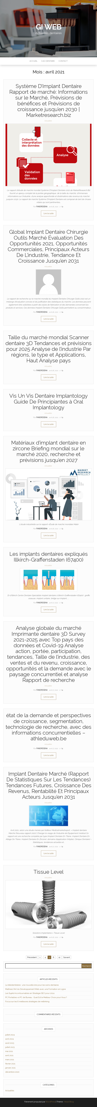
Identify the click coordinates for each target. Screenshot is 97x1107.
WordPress (50, 1102)
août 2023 (9, 1043)
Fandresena (42, 207)
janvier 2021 (10, 1068)
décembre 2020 (12, 1072)
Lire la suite (49, 213)
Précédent (32, 957)
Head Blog (69, 1102)
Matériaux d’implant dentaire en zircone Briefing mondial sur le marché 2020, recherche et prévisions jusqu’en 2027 (48, 451)
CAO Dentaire (48, 61)
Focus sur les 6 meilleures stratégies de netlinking (27, 1001)
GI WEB (48, 27)
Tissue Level (48, 872)
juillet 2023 (10, 1047)
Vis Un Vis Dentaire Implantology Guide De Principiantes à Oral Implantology (48, 401)
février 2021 (10, 1064)
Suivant (66, 957)
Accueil (33, 61)
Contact (63, 61)
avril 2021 (9, 1055)
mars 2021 (9, 1059)
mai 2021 (9, 1051)
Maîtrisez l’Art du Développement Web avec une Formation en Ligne (35, 989)
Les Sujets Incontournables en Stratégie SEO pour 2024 (29, 993)
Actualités (48, 121)
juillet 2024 (10, 1035)
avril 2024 (9, 1039)
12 (59, 957)
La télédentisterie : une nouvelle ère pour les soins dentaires (32, 985)
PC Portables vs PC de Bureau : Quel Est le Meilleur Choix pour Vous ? (36, 997)
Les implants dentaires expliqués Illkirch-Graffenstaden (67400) (48, 557)
